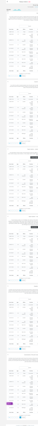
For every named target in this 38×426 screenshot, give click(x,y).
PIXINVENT (19, 425)
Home (36, 6)
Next (3, 75)
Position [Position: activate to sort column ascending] (25, 29)
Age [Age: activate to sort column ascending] (12, 29)
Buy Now (3, 403)
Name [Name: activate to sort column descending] (33, 29)
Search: (19, 26)
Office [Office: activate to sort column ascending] (18, 29)
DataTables (31, 6)
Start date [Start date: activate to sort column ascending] (5, 29)
